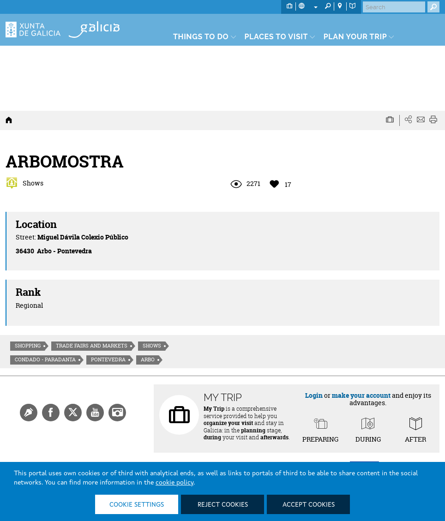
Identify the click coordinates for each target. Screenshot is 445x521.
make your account (361, 395)
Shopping (28, 345)
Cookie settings (136, 505)
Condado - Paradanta (45, 359)
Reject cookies (223, 505)
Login (314, 395)
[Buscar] (394, 6)
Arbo (148, 359)
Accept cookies (309, 505)
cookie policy (174, 482)
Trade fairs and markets (91, 345)
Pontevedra (108, 359)
